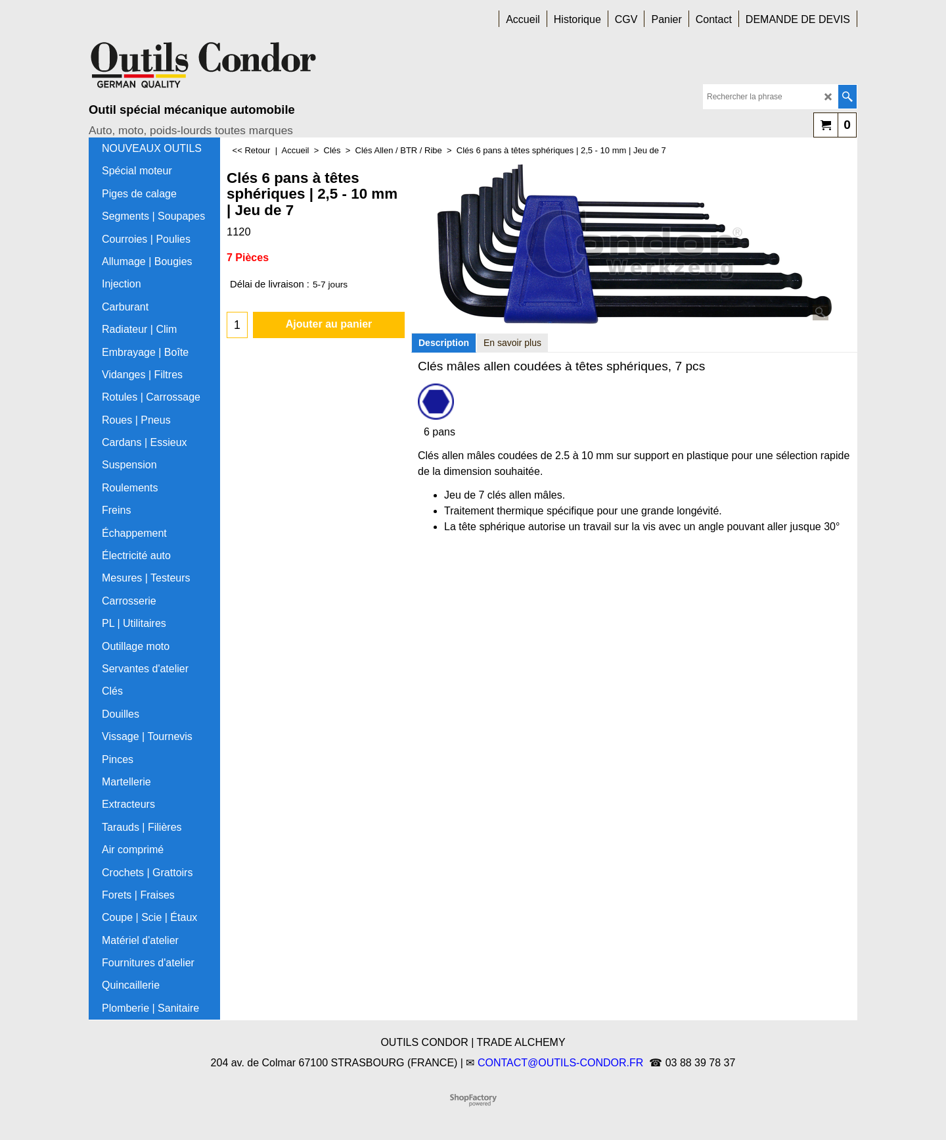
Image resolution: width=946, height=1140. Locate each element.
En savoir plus (512, 342)
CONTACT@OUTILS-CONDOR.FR (560, 1062)
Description (443, 342)
